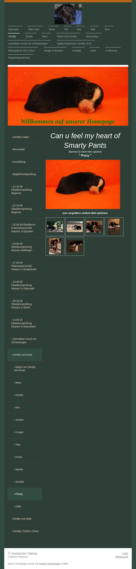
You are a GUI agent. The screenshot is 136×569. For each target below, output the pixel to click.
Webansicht (121, 556)
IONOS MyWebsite (49, 563)
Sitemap (32, 553)
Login (125, 553)
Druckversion (17, 553)
